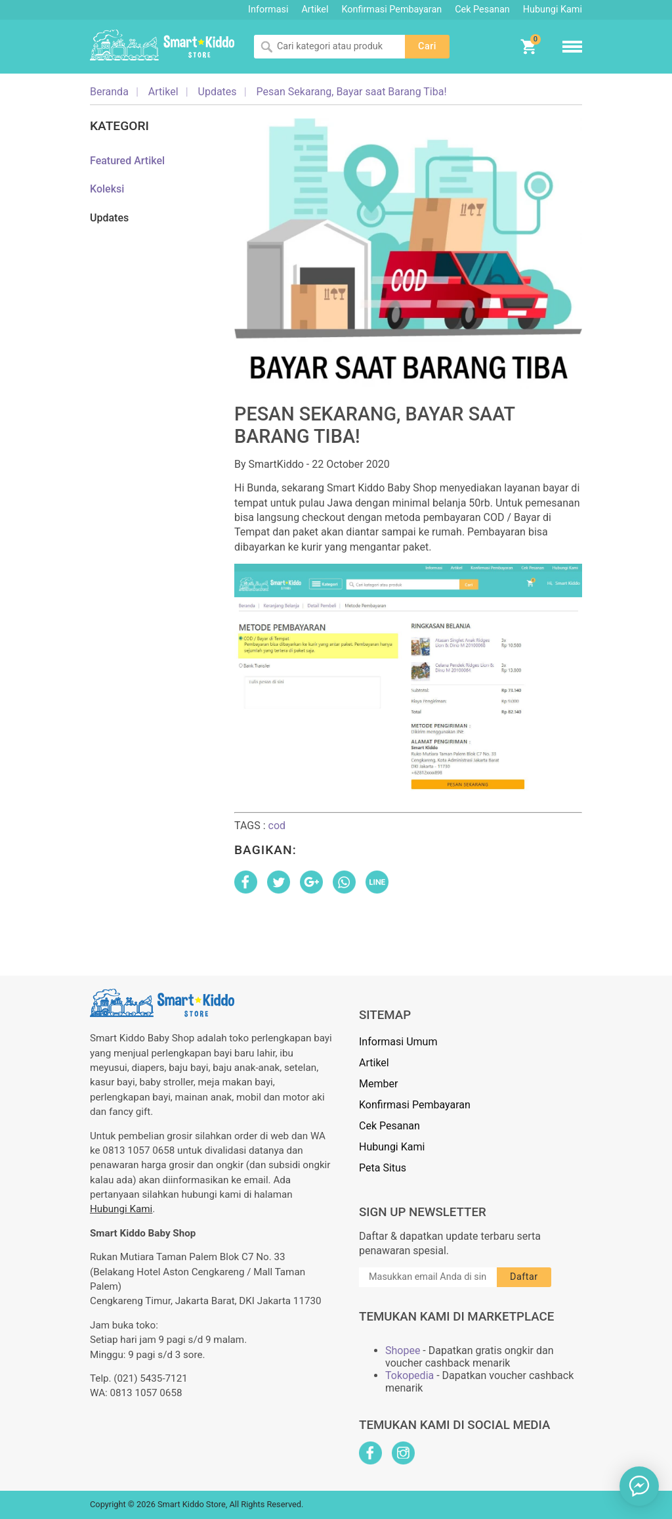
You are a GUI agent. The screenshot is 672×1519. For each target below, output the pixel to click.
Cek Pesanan (482, 9)
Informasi (268, 9)
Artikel (314, 9)
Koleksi (107, 189)
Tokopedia (409, 1375)
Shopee (402, 1350)
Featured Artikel (127, 160)
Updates (109, 218)
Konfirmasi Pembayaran (392, 9)
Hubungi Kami (552, 9)
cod (277, 825)
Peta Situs (382, 1168)
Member (378, 1083)
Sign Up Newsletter (422, 1212)
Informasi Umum (398, 1041)
